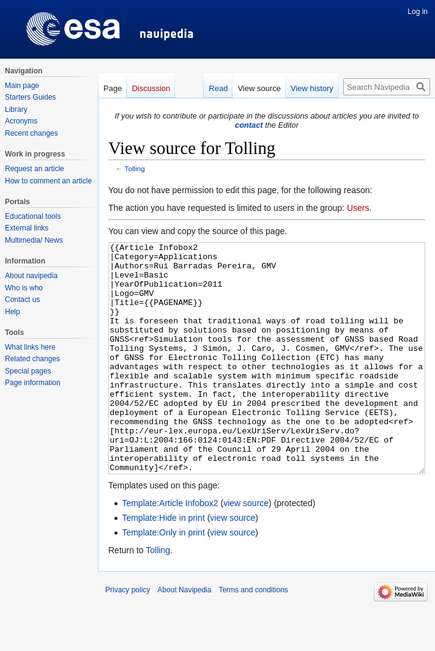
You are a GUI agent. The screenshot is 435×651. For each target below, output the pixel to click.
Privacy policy (127, 635)
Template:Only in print (163, 578)
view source (246, 549)
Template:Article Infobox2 (170, 549)
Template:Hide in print (163, 563)
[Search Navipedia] (386, 86)
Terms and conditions (253, 635)
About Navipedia (184, 635)
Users (358, 208)
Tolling (135, 168)
